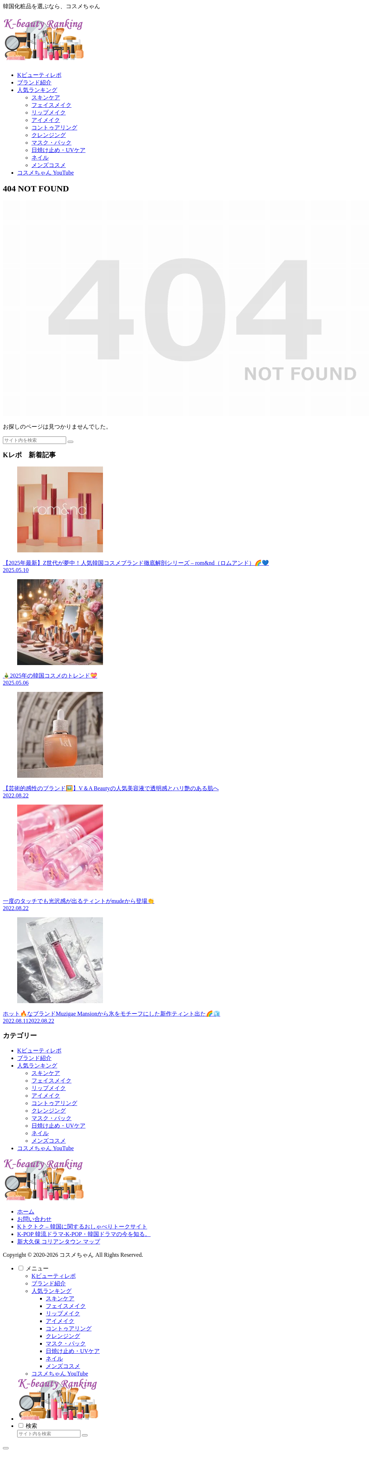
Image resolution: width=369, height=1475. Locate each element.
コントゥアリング (54, 1103)
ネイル (40, 1133)
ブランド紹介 (34, 1058)
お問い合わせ (34, 1219)
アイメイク (45, 1096)
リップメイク (48, 1088)
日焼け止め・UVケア (58, 1126)
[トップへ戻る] (6, 1448)
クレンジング (48, 1111)
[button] (70, 442)
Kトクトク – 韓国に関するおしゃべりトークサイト (82, 1227)
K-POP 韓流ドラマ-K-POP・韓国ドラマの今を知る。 (84, 1234)
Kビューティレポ (39, 1050)
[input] (34, 440)
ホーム (25, 1211)
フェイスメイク (51, 1081)
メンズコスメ (48, 1141)
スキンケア (45, 1073)
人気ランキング (37, 1066)
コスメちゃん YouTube (45, 1148)
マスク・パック (51, 1118)
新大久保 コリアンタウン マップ (58, 1242)
